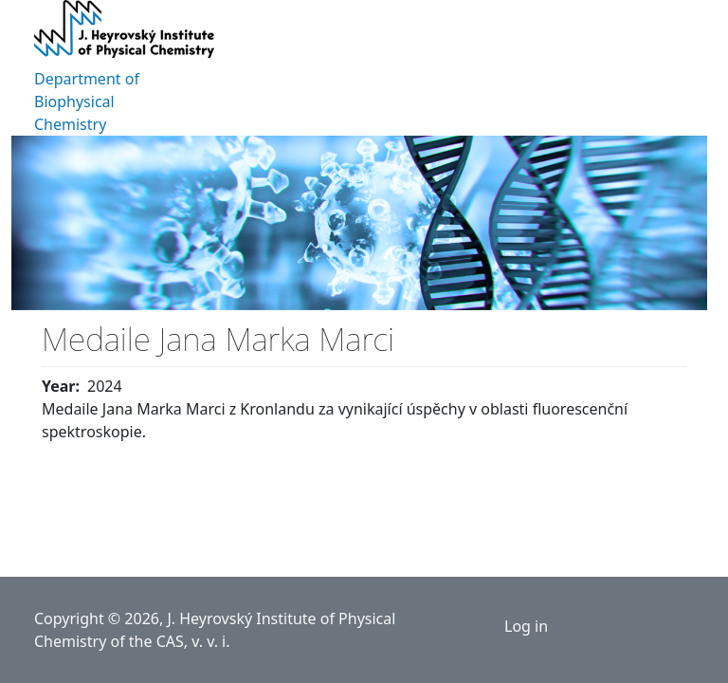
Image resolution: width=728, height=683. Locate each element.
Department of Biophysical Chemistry (86, 101)
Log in (526, 626)
